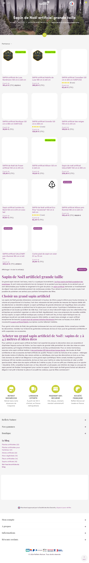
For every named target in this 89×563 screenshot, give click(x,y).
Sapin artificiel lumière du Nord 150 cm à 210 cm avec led (14, 209)
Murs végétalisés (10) (10, 456)
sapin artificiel (58, 286)
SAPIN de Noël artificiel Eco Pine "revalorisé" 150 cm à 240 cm (43, 209)
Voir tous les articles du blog (10, 465)
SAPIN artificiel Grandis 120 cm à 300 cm (43, 122)
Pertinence (7, 43)
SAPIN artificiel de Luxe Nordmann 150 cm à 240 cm (14, 78)
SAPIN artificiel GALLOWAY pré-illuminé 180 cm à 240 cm (14, 256)
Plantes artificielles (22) (10, 444)
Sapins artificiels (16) (9, 461)
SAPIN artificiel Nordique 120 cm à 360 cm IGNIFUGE (15, 122)
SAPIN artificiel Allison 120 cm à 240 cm (44, 166)
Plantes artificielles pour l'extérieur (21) (11, 448)
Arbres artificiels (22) (9, 453)
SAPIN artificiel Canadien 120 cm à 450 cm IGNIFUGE (74, 78)
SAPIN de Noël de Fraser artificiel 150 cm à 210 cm (13, 166)
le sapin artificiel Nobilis (19, 322)
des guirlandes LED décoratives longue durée (48, 350)
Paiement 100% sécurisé (55, 396)
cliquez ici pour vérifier (63, 507)
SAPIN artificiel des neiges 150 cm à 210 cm (73, 122)
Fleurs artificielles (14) (10, 458)
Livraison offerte (33, 396)
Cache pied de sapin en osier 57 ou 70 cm (44, 255)
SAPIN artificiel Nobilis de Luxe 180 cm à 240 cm (43, 78)
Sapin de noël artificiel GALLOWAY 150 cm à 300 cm (74, 166)
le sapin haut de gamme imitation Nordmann (38, 319)
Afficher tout (82, 269)
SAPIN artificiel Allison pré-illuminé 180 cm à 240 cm (73, 208)
